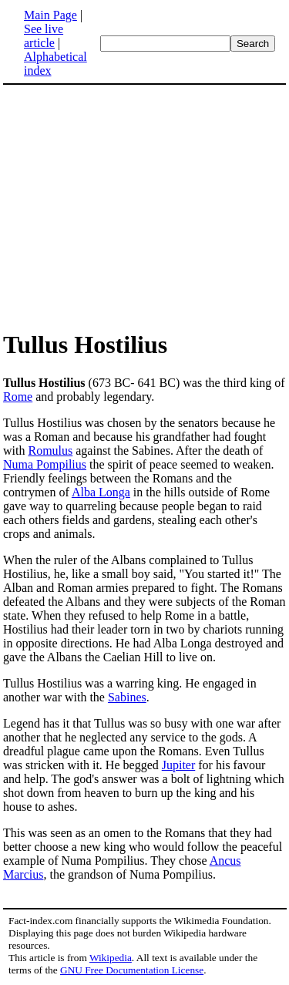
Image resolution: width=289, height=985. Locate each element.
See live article (43, 35)
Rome (17, 396)
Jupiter (179, 765)
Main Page (50, 15)
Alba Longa (101, 492)
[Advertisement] (132, 206)
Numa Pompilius (44, 464)
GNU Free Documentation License (131, 970)
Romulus (50, 450)
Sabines (127, 697)
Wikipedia (110, 957)
